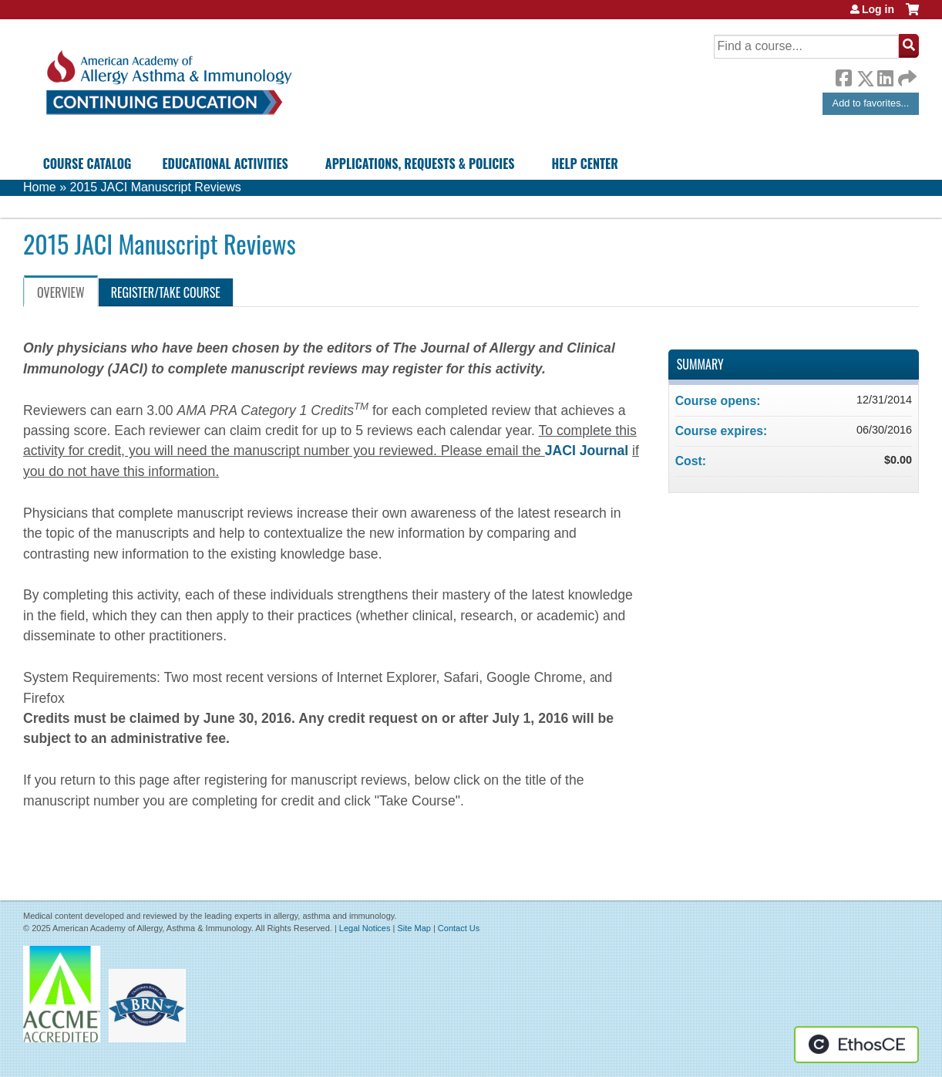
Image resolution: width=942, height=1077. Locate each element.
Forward (905, 74)
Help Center (585, 163)
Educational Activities (225, 163)
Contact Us (458, 928)
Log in (878, 9)
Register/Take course (165, 292)
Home (39, 187)
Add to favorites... (871, 103)
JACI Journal (588, 450)
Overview (61, 292)
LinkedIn (885, 75)
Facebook (843, 75)
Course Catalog (87, 163)
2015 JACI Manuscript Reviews (155, 187)
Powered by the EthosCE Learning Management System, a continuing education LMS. (856, 1044)
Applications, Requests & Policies (420, 163)
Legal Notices (365, 928)
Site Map (413, 928)
